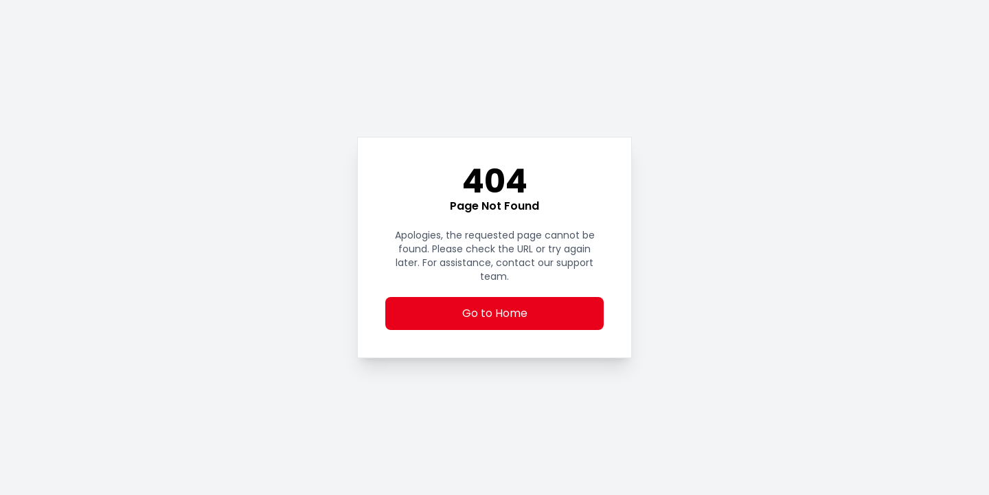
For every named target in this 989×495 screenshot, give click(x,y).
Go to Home (494, 313)
